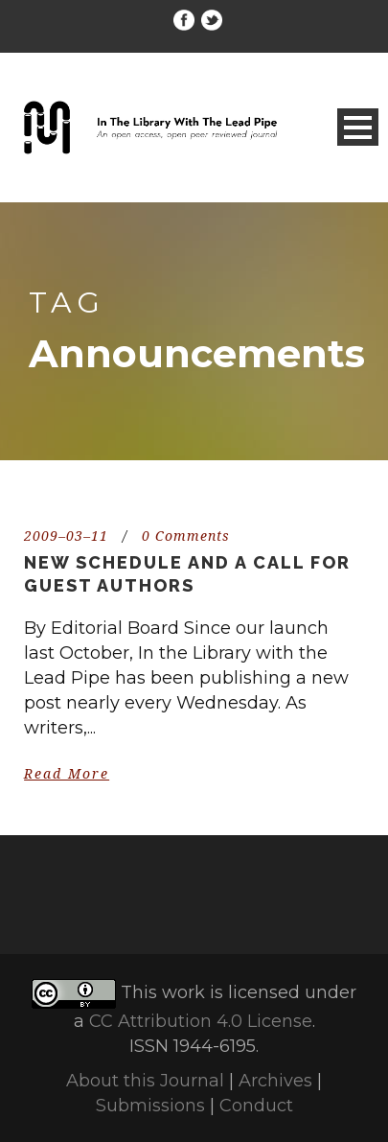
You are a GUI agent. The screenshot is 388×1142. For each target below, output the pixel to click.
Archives (275, 1080)
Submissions (150, 1105)
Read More (66, 773)
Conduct (256, 1105)
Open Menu (357, 127)
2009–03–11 (66, 536)
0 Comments (186, 536)
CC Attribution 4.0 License (200, 1021)
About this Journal (145, 1080)
